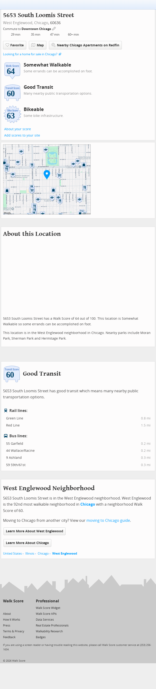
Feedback (9, 637)
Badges (41, 637)
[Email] (20, 607)
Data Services (45, 619)
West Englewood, (18, 23)
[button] (46, 174)
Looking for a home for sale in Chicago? (30, 54)
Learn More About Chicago (27, 543)
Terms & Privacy (13, 631)
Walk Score (13, 601)
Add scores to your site (22, 135)
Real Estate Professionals (52, 625)
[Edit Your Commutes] (54, 28)
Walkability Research (49, 631)
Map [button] (37, 45)
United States (12, 553)
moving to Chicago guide (108, 520)
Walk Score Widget (48, 608)
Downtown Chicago (37, 29)
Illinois (29, 553)
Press (6, 625)
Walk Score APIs (46, 613)
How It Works (11, 619)
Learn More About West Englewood (34, 531)
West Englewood (64, 553)
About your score (17, 129)
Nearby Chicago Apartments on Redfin (85, 45)
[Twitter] (5, 607)
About (7, 613)
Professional (47, 601)
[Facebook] (13, 607)
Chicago (41, 23)
